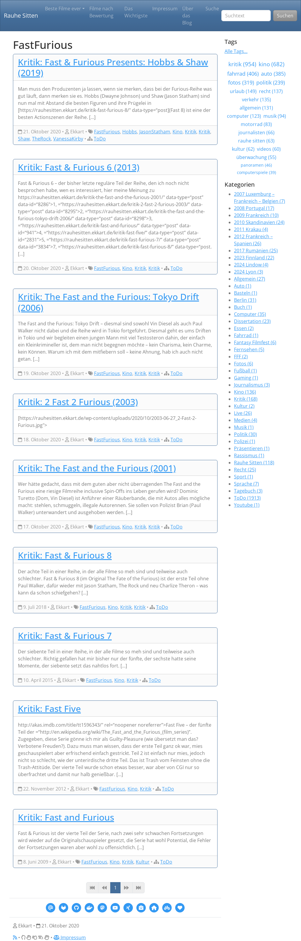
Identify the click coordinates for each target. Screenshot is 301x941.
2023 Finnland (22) (254, 257)
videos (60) (269, 149)
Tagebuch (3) (248, 491)
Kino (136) (245, 392)
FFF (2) (241, 356)
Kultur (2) (244, 406)
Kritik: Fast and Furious (66, 817)
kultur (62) (243, 149)
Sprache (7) (246, 484)
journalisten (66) (256, 132)
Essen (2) (244, 328)
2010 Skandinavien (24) (259, 222)
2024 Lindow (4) (251, 264)
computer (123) (244, 116)
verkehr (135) (256, 99)
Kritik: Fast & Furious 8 (65, 555)
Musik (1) (244, 427)
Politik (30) (245, 434)
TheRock (41, 138)
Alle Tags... (236, 51)
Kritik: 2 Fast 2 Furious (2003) (78, 401)
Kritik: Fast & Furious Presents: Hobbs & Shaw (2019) (113, 67)
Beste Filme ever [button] (63, 8)
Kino (178, 131)
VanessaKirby (68, 138)
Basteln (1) (245, 293)
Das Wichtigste (136, 12)
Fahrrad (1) (246, 335)
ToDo (100, 138)
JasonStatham (154, 131)
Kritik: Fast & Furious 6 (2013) (78, 167)
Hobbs (129, 131)
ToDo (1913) (247, 498)
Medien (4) (245, 420)
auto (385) (273, 73)
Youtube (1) (247, 505)
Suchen (285, 15)
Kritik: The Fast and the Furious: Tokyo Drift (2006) (108, 302)
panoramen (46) (256, 165)
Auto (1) (242, 286)
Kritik (190, 131)
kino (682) (272, 64)
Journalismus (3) (252, 385)
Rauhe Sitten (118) (254, 462)
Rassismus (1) (249, 455)
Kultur (143, 862)
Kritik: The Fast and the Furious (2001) (97, 468)
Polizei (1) (244, 441)
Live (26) (243, 413)
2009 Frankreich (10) (256, 215)
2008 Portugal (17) (254, 208)
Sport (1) (243, 476)
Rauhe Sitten (21, 15)
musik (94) (274, 116)
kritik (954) (242, 64)
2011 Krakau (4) (251, 229)
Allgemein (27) (249, 279)
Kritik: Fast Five (49, 708)
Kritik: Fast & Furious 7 (65, 635)
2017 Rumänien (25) (256, 250)
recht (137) (271, 91)
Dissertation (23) (252, 321)
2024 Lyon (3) (248, 272)
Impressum (165, 8)
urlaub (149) (243, 91)
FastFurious (107, 131)
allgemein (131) (256, 108)
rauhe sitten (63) (256, 140)
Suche (212, 8)
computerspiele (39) (256, 172)
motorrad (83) (256, 124)
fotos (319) (241, 82)
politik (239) (270, 82)
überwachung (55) (256, 157)
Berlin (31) (245, 300)
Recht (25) (245, 469)
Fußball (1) (245, 370)
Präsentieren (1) (252, 448)
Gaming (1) (246, 378)
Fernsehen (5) (249, 349)
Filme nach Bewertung (101, 12)
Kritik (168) (245, 399)
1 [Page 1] (115, 887)
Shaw (24, 138)
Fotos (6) (243, 363)
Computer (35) (250, 314)
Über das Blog (187, 15)
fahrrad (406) (243, 73)
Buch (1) (243, 307)
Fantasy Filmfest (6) (255, 342)
